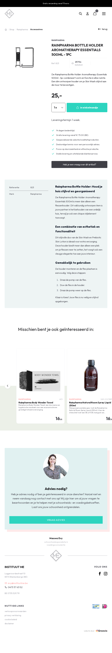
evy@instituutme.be (16, 583)
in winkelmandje (87, 107)
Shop (11, 29)
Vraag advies (56, 519)
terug (102, 29)
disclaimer (9, 623)
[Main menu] (103, 13)
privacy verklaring (13, 615)
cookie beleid (11, 619)
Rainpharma (22, 29)
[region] (56, 386)
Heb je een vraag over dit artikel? (79, 164)
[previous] (7, 386)
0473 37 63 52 (13, 587)
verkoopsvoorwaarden (15, 611)
